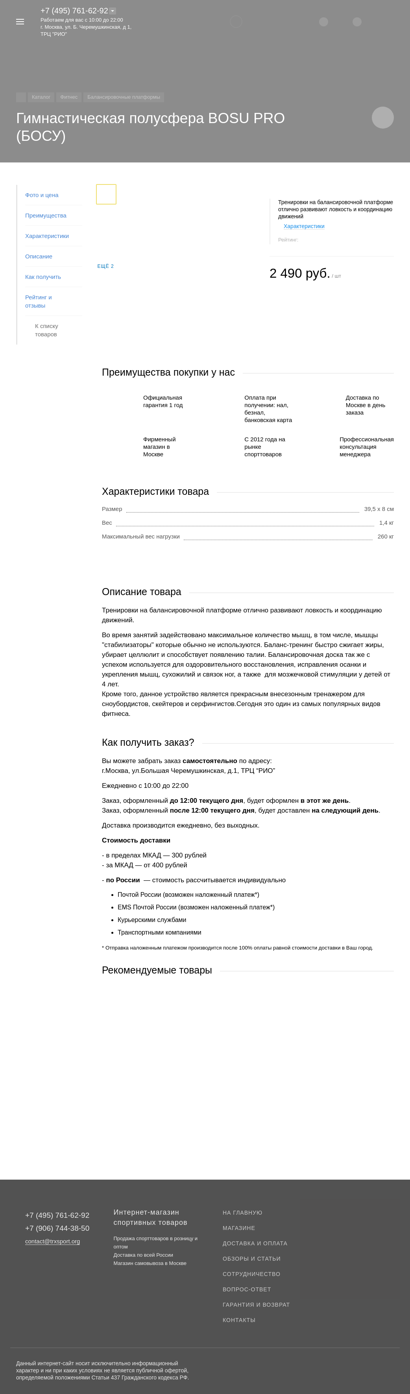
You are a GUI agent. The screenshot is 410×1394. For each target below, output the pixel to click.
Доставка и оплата (255, 1243)
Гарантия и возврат (256, 1305)
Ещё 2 (106, 266)
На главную (242, 1213)
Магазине (239, 1228)
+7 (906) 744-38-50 (57, 1228)
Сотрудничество (252, 1274)
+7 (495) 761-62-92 (74, 10)
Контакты (239, 1320)
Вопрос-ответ (247, 1289)
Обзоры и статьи (252, 1259)
